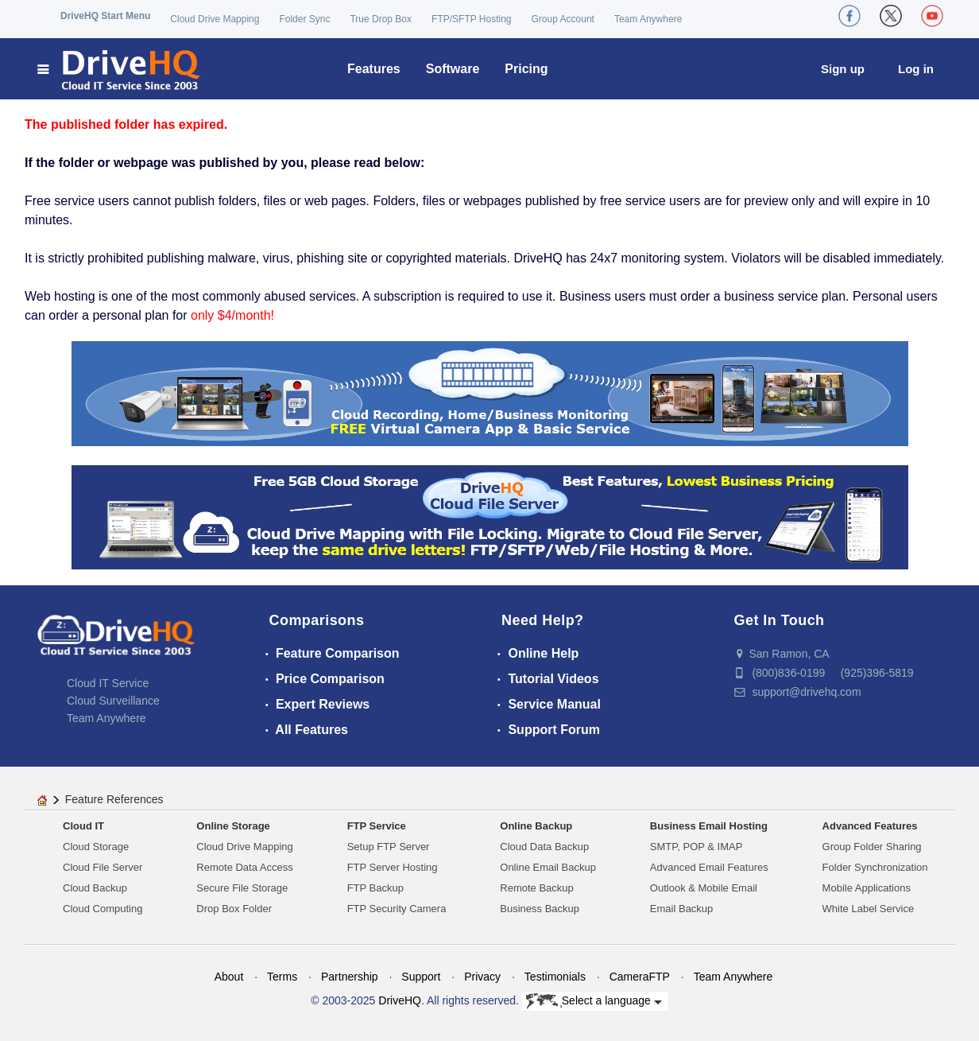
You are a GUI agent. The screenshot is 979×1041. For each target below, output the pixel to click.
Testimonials (555, 976)
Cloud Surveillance (113, 700)
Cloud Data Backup (544, 847)
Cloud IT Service (108, 683)
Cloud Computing (102, 909)
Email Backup (681, 909)
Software (453, 69)
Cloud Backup (95, 888)
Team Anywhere (648, 19)
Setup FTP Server (388, 847)
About (229, 976)
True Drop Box (381, 19)
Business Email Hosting (709, 826)
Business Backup (539, 909)
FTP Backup (375, 888)
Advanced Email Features (709, 867)
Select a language (594, 1001)
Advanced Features (870, 826)
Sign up (843, 69)
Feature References (114, 799)
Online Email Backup (548, 867)
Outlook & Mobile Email (703, 888)
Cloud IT (83, 826)
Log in (916, 69)
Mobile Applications (866, 888)
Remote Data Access (244, 867)
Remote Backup (537, 888)
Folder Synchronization (875, 867)
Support (420, 976)
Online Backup (536, 826)
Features (373, 69)
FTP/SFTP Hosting (471, 19)
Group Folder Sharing (872, 847)
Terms (282, 976)
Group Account (563, 19)
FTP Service (376, 826)
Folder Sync (304, 19)
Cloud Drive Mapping (214, 19)
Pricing (526, 69)
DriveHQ (399, 1000)
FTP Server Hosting (392, 867)
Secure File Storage (242, 888)
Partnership (349, 976)
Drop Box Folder (234, 909)
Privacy (482, 976)
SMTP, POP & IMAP (696, 847)
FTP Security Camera (397, 909)
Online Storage (232, 826)
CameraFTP (639, 976)
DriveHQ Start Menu (105, 15)
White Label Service (868, 909)
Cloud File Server (102, 867)
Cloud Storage (96, 847)
